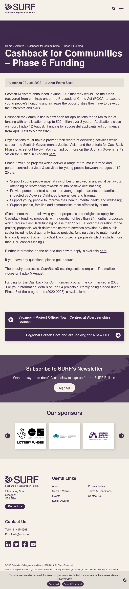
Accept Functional (73, 584)
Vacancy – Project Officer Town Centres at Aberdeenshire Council (64, 320)
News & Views (61, 491)
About (55, 486)
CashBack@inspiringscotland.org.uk (68, 268)
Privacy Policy (96, 486)
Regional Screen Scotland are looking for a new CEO (64, 335)
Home (20, 8)
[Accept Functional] (124, 580)
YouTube (33, 544)
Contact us (15, 506)
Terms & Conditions (100, 491)
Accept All (54, 584)
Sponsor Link (30, 436)
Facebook (25, 544)
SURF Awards (60, 500)
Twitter (16, 544)
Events (56, 496)
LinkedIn (8, 544)
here (52, 154)
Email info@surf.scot (17, 534)
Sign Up (64, 388)
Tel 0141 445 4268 (16, 529)
